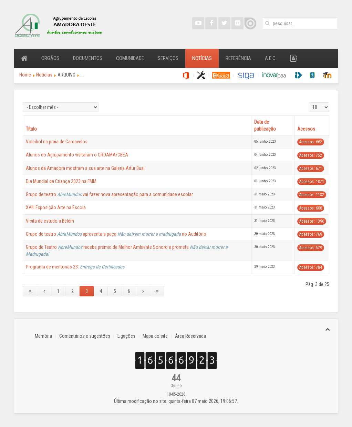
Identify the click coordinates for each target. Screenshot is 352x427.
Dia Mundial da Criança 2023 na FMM (61, 181)
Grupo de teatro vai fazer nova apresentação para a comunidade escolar (109, 194)
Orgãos (50, 58)
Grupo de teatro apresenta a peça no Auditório (116, 234)
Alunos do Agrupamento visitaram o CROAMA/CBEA (77, 154)
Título (31, 129)
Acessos (306, 129)
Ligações (126, 336)
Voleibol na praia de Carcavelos (56, 141)
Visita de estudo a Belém (50, 221)
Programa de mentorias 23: (75, 267)
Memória (43, 336)
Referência (238, 58)
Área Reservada (190, 336)
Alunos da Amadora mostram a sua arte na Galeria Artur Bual (85, 168)
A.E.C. (271, 58)
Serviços (168, 58)
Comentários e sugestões (84, 336)
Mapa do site (155, 336)
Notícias (202, 58)
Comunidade (130, 58)
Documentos (87, 58)
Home (25, 75)
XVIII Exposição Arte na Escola (56, 207)
